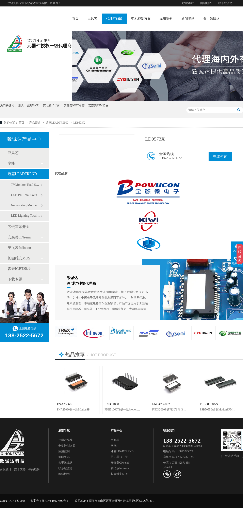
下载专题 (15, 279)
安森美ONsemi (19, 237)
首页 (75, 18)
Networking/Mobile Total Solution (25, 205)
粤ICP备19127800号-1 (55, 500)
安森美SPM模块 (98, 105)
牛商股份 (34, 469)
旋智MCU (33, 105)
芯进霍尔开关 (19, 227)
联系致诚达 (225, 3)
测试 (20, 105)
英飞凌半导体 (51, 105)
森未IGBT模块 (19, 269)
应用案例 (166, 18)
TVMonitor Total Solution (25, 184)
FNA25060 (64, 404)
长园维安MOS (19, 258)
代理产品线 (114, 18)
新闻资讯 (187, 18)
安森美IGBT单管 (74, 105)
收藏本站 (188, 3)
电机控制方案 (141, 18)
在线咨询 (220, 156)
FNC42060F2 (161, 404)
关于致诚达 (211, 18)
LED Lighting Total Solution (25, 215)
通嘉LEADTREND (57, 122)
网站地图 (206, 3)
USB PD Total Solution (25, 195)
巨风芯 (92, 18)
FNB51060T (112, 404)
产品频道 (35, 122)
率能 (11, 163)
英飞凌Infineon (19, 248)
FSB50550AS (209, 404)
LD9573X (79, 122)
